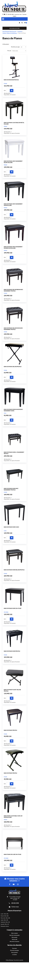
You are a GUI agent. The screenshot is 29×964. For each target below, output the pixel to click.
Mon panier (14, 937)
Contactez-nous (18, 14)
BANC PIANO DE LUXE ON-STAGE (12, 854)
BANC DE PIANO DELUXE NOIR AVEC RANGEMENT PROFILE (13, 328)
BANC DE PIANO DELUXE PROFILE (12, 366)
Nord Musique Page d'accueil (9, 31)
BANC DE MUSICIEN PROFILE (11, 79)
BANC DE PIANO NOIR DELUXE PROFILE (14, 569)
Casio (5, 530)
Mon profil (14, 939)
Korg (5, 413)
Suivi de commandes (14, 935)
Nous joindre (14, 952)
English (14, 16)
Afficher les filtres (14, 28)
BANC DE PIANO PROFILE (10, 730)
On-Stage (6, 612)
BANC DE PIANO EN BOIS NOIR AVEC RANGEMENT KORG (13, 410)
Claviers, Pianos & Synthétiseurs (9, 33)
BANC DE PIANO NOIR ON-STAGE (12, 608)
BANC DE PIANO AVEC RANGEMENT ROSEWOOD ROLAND (13, 247)
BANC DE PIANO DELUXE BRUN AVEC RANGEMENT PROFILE (13, 290)
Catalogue (19, 31)
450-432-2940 (10, 14)
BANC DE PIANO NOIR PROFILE (12, 651)
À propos (24, 14)
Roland (5, 126)
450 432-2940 (15, 903)
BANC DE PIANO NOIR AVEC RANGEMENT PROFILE (11, 489)
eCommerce (10, 963)
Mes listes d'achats (14, 941)
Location (14, 954)
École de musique (14, 950)
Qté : (5, 90)
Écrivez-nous (15, 907)
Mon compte (14, 933)
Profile (5, 83)
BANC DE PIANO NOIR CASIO (11, 527)
